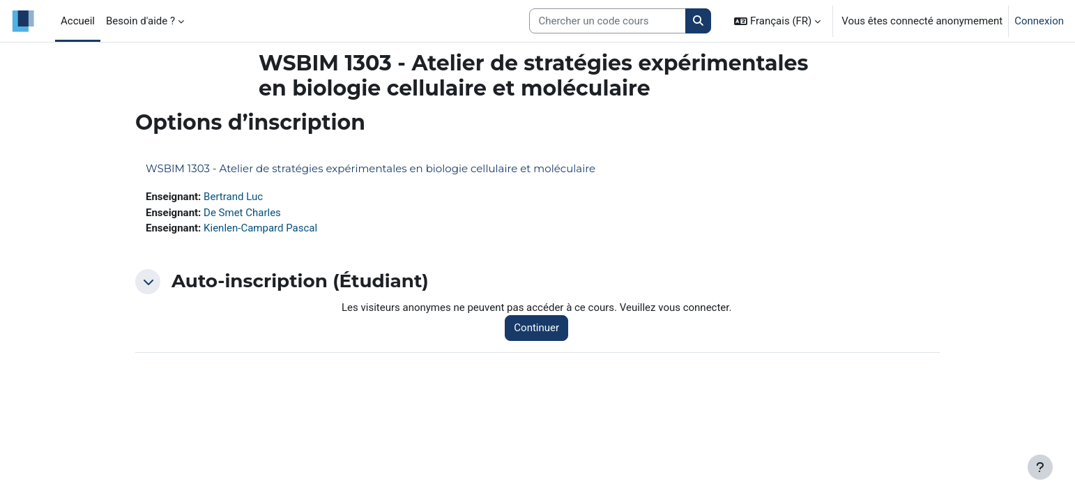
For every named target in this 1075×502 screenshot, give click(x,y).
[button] (777, 21)
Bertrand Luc (233, 196)
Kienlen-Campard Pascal (260, 228)
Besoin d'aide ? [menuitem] (140, 21)
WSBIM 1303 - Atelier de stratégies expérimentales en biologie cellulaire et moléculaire (370, 168)
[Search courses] (607, 21)
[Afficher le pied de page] (1040, 467)
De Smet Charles (242, 212)
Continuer (536, 327)
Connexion (1039, 21)
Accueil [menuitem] (78, 21)
